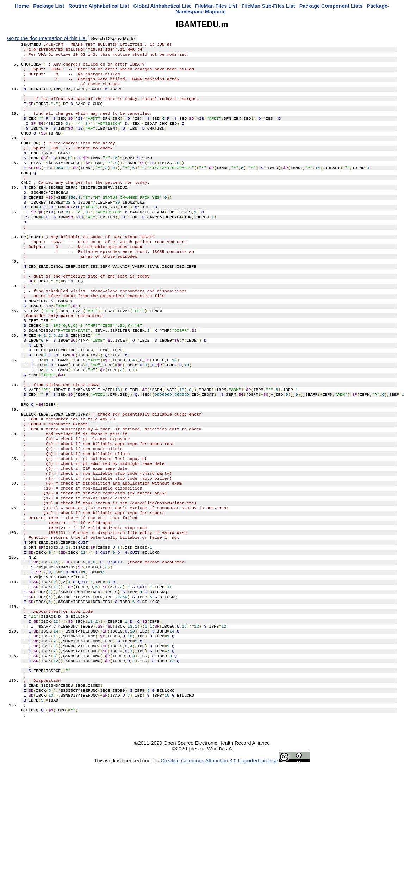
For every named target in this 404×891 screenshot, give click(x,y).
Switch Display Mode (113, 38)
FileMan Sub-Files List (268, 6)
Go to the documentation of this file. (47, 38)
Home (22, 6)
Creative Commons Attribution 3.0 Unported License (219, 857)
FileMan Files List (216, 6)
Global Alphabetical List (162, 6)
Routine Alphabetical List (98, 6)
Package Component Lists (331, 6)
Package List (48, 6)
